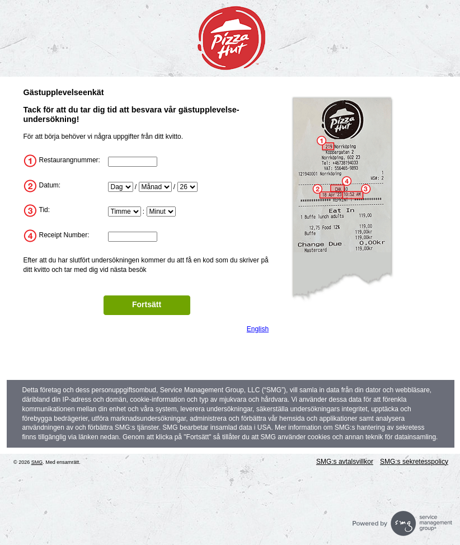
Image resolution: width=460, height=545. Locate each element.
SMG (37, 462)
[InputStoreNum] (132, 162)
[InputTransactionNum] (132, 237)
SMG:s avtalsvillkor (344, 462)
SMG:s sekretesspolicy (414, 462)
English (258, 329)
